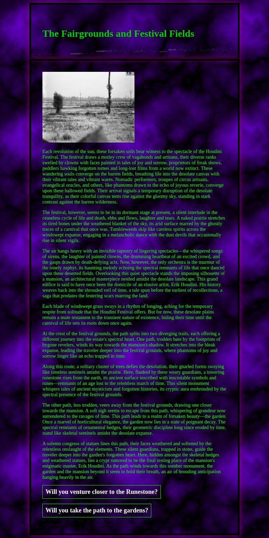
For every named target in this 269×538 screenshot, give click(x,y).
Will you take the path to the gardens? (97, 510)
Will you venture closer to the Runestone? (102, 491)
